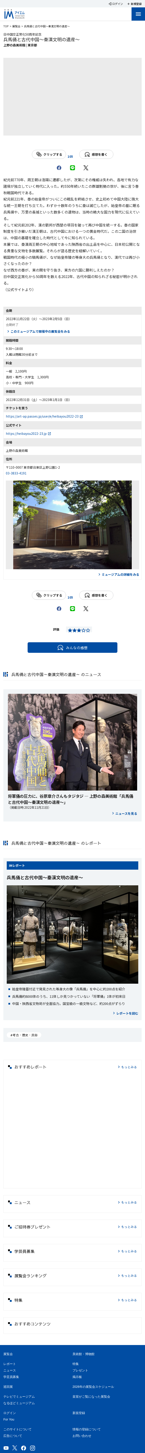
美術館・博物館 (83, 1354)
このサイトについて (17, 1429)
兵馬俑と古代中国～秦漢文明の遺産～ (45, 877)
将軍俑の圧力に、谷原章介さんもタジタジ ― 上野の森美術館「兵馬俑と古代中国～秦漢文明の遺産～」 (70, 799)
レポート (18, 865)
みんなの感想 (73, 647)
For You (8, 1419)
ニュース (9, 1370)
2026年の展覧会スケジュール (93, 1386)
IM (10, 865)
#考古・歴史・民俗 (24, 1035)
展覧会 (16, 26)
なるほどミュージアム (19, 1403)
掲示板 (77, 1377)
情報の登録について (86, 1429)
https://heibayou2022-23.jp (26, 433)
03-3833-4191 (16, 473)
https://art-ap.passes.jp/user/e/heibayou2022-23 (42, 416)
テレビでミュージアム (19, 1396)
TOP (6, 26)
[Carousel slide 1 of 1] (72, 130)
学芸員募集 (11, 1377)
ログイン (9, 1413)
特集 (75, 1364)
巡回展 (8, 1386)
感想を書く (96, 154)
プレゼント (80, 1370)
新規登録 (78, 1413)
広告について (12, 1436)
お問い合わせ (81, 1436)
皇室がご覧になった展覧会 (91, 1396)
